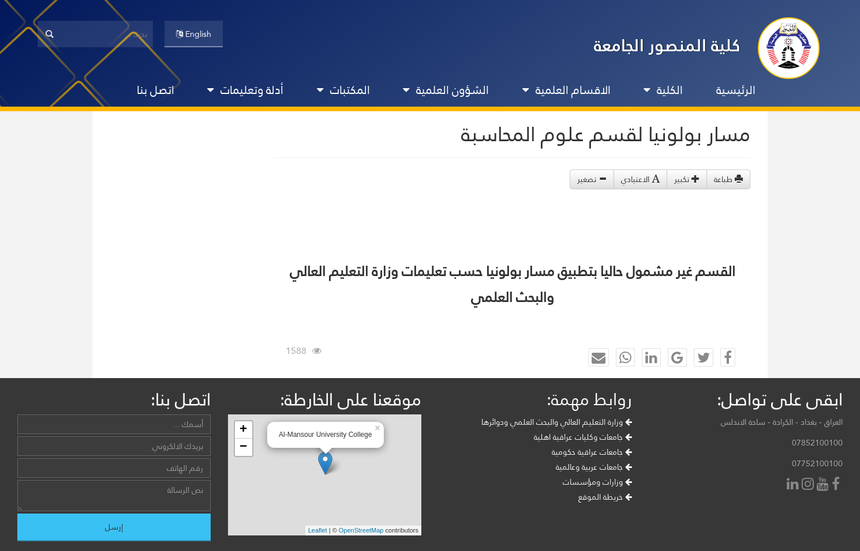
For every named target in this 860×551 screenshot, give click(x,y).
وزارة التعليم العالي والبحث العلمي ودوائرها (556, 421)
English (193, 34)
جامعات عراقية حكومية (592, 451)
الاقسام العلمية (566, 90)
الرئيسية (736, 90)
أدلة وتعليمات (245, 90)
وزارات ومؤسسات (597, 481)
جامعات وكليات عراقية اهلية (583, 436)
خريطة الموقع (605, 496)
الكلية (663, 90)
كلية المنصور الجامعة (667, 45)
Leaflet (317, 530)
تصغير (592, 179)
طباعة (728, 179)
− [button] (243, 447)
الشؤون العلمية (446, 90)
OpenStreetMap (361, 530)
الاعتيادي (640, 179)
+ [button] (243, 430)
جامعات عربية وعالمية (594, 466)
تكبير (687, 179)
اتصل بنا (155, 90)
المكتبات (343, 90)
